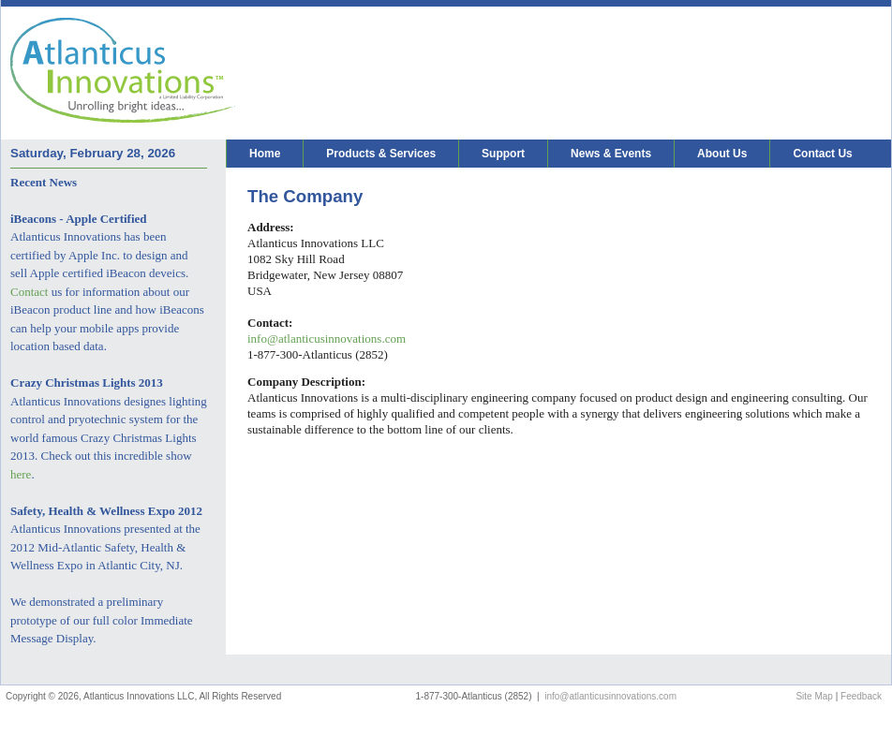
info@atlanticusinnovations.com (326, 338)
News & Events (611, 153)
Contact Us (822, 153)
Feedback (861, 696)
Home (264, 153)
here (20, 474)
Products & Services (381, 153)
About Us (722, 153)
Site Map (813, 696)
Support (503, 153)
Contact (29, 292)
